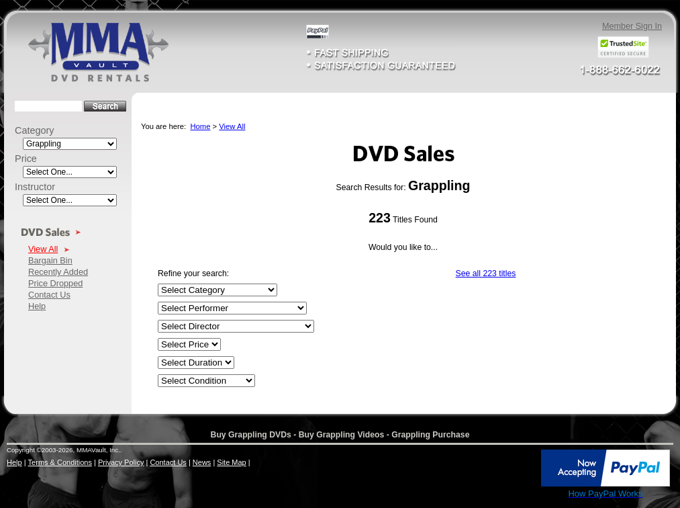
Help (37, 306)
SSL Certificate (510, 496)
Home (200, 126)
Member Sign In (632, 26)
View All (43, 249)
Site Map (231, 462)
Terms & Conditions (60, 462)
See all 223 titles (486, 273)
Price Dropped (55, 283)
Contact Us (49, 295)
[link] (511, 469)
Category (34, 130)
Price (26, 158)
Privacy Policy (121, 462)
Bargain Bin (50, 260)
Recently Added (58, 272)
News (202, 462)
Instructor (35, 186)
